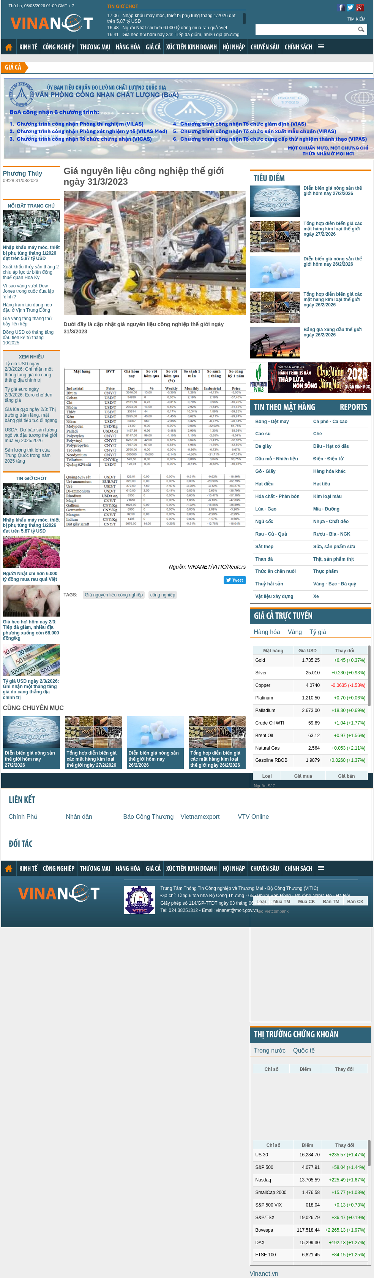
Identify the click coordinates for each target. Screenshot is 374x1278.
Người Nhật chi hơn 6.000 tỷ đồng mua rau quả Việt (167, 27)
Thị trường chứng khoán (296, 1035)
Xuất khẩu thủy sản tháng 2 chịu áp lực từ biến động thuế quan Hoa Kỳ (31, 272)
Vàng (295, 632)
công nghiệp (162, 595)
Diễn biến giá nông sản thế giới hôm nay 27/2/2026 (30, 759)
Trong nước (270, 1050)
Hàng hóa (128, 47)
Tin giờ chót (123, 6)
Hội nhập (234, 47)
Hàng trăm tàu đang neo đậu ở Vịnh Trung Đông (27, 307)
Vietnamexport (200, 816)
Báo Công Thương (148, 816)
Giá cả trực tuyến (283, 616)
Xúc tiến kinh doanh (191, 47)
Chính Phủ (23, 816)
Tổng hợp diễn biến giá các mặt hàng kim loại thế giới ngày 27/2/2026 (92, 759)
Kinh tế (28, 47)
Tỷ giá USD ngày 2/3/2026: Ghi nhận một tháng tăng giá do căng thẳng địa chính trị (29, 372)
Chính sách (298, 47)
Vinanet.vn (264, 1273)
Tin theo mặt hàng (284, 407)
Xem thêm (321, 46)
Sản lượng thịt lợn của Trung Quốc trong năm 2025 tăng (28, 455)
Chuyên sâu (265, 47)
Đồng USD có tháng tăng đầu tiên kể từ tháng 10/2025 (28, 338)
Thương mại (95, 47)
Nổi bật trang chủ (31, 206)
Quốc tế (304, 1050)
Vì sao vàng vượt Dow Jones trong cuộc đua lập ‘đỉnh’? (28, 291)
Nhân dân (79, 816)
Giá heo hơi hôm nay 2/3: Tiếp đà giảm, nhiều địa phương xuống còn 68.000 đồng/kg (173, 37)
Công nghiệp (58, 47)
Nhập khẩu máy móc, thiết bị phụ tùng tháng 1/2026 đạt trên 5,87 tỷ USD (171, 18)
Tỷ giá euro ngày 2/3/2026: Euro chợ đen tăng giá (28, 395)
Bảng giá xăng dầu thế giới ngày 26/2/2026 (333, 332)
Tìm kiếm (356, 19)
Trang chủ (9, 47)
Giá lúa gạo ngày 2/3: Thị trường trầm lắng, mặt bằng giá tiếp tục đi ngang (31, 415)
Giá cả (153, 47)
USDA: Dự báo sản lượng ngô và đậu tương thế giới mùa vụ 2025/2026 (31, 435)
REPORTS (353, 407)
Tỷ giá (317, 632)
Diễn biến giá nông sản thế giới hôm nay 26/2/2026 (154, 759)
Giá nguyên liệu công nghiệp (114, 595)
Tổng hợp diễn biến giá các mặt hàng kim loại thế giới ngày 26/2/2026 (215, 759)
